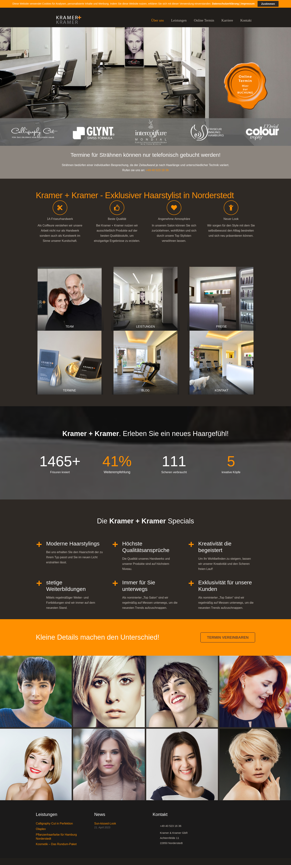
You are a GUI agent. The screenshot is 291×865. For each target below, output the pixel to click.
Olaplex (41, 829)
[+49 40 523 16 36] (156, 826)
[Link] (67, 20)
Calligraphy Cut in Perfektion (54, 823)
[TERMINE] (69, 363)
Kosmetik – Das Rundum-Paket (56, 844)
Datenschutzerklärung (225, 3)
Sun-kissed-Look (105, 823)
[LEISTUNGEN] (145, 299)
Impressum (248, 3)
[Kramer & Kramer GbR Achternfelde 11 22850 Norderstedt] (156, 838)
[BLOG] (145, 363)
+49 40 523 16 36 (157, 170)
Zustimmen (268, 3)
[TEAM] (69, 299)
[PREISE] (221, 299)
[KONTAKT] (221, 363)
